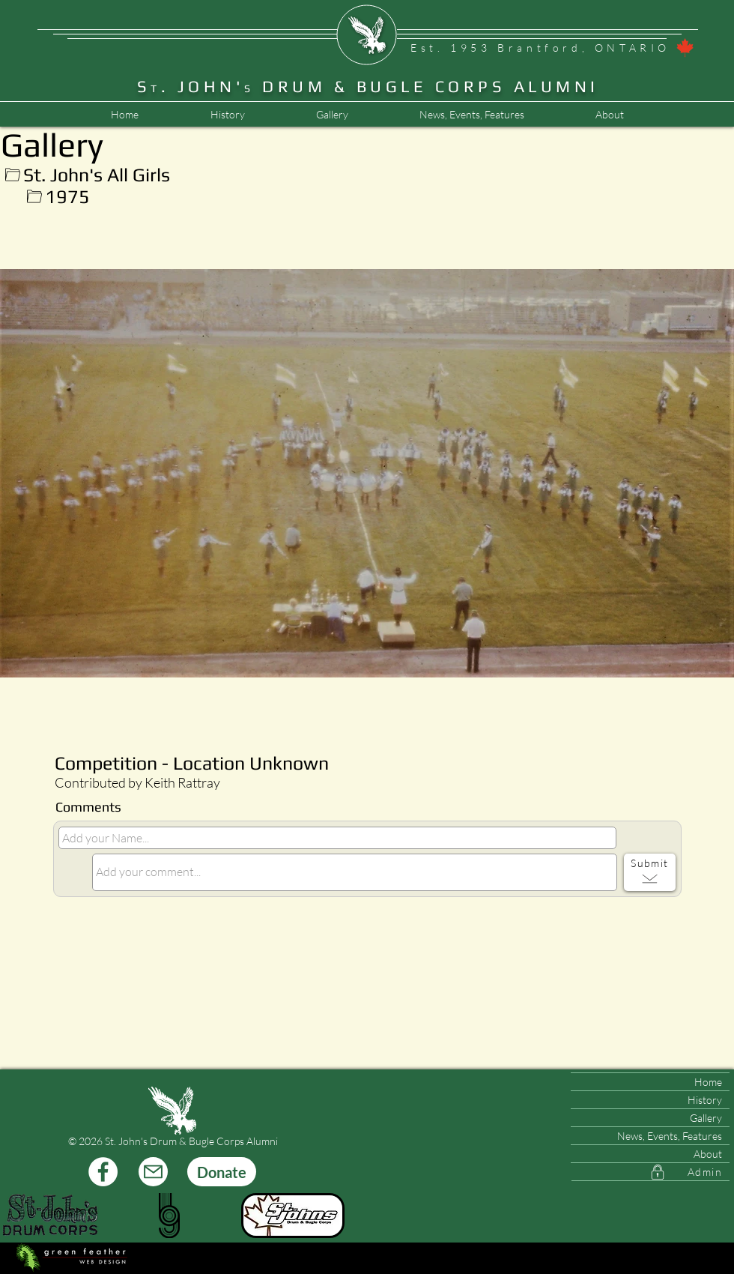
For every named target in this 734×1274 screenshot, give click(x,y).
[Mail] (153, 1171)
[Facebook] (103, 1171)
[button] (471, 114)
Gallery (706, 1117)
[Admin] (650, 1172)
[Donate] (221, 1171)
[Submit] (650, 872)
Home (708, 1081)
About (708, 1153)
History (705, 1099)
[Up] (12, 175)
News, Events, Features (669, 1135)
